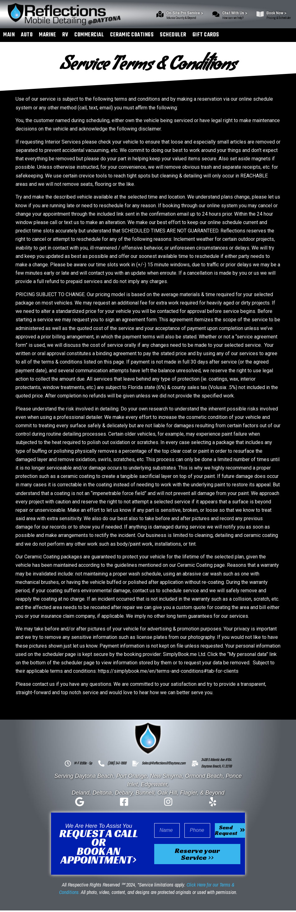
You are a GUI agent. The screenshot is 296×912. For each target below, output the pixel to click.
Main (9, 35)
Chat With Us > (234, 13)
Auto (27, 35)
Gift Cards (205, 35)
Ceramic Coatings (132, 35)
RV (65, 35)
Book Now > (276, 13)
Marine (47, 35)
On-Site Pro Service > (184, 13)
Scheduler (173, 35)
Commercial (89, 35)
